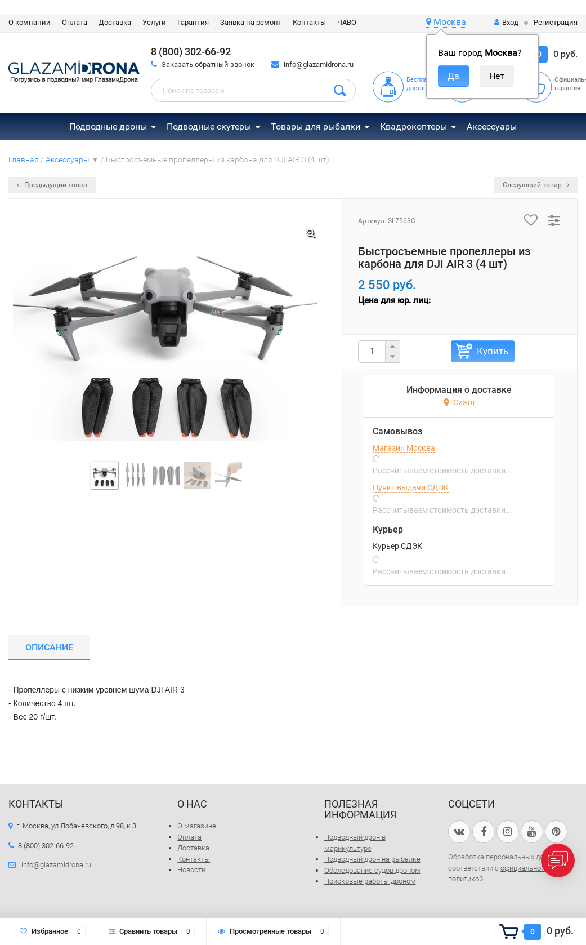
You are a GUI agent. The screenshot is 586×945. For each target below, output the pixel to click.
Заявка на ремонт (250, 22)
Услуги (154, 22)
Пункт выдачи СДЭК (411, 487)
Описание (49, 647)
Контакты (309, 22)
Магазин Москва (404, 447)
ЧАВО (346, 22)
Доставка (115, 22)
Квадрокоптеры (413, 126)
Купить (492, 351)
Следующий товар (536, 185)
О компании (29, 22)
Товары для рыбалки (315, 126)
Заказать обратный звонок (208, 64)
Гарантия (193, 22)
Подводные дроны (108, 126)
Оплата (74, 22)
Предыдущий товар (52, 185)
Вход (506, 22)
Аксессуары (492, 126)
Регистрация (556, 22)
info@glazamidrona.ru (319, 64)
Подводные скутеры (209, 126)
